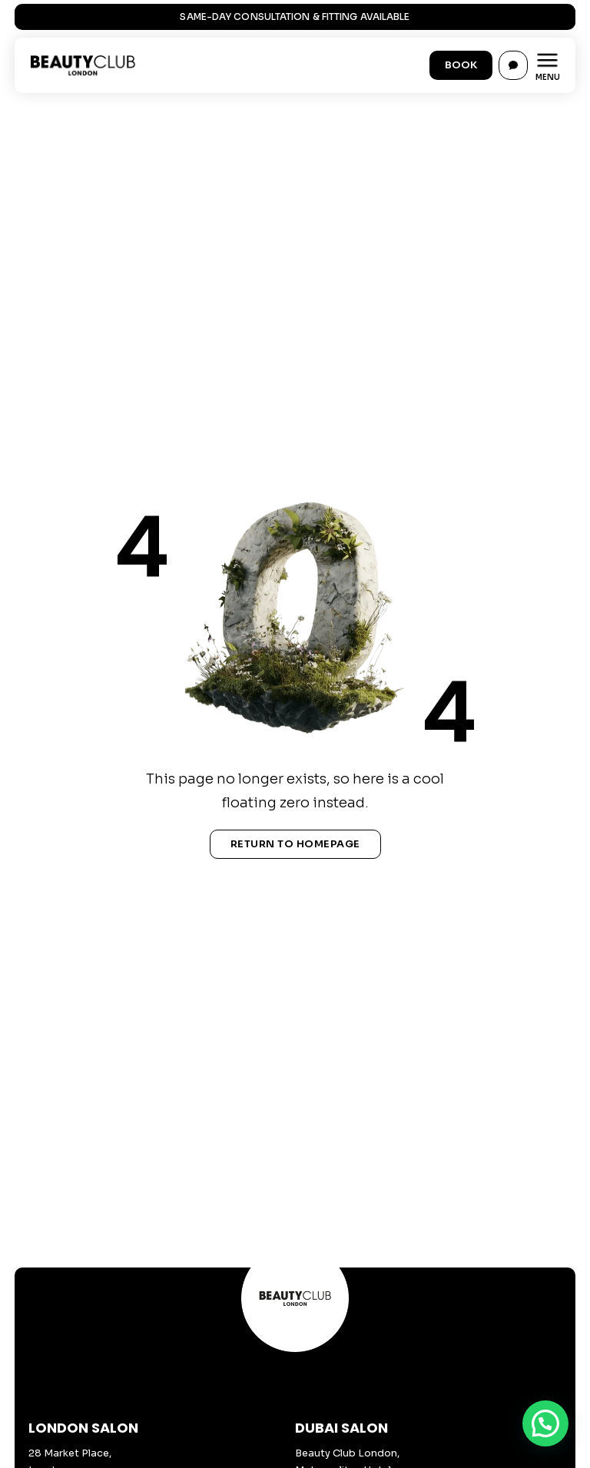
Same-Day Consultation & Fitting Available (294, 16)
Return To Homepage (295, 843)
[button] (545, 1423)
